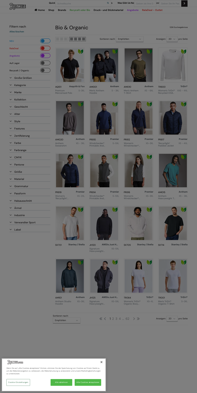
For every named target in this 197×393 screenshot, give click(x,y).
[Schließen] (101, 362)
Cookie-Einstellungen (18, 382)
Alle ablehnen (61, 382)
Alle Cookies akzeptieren (87, 382)
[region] (54, 374)
